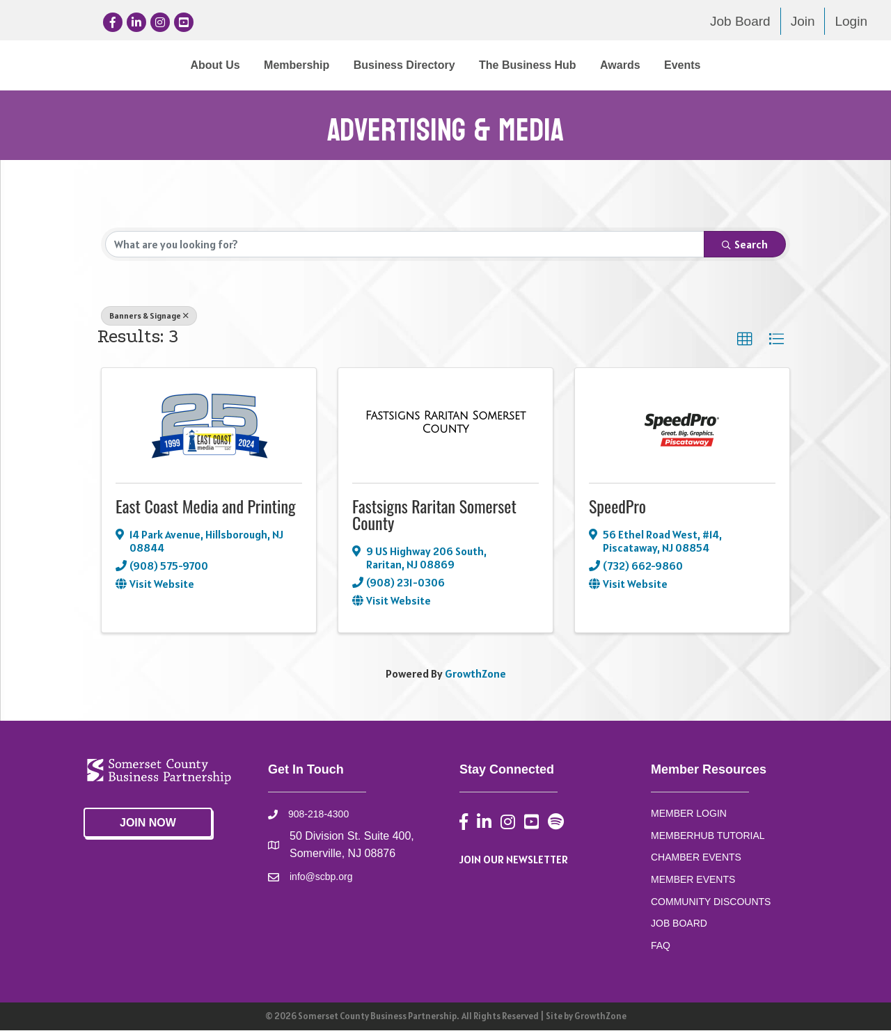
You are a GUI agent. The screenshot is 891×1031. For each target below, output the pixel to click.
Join (803, 21)
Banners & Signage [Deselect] (149, 316)
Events (797, 65)
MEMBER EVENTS (693, 880)
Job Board (740, 21)
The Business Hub (642, 65)
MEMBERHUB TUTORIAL (708, 835)
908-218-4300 (318, 814)
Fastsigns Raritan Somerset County (434, 515)
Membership (181, 65)
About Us (100, 65)
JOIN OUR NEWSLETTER (513, 860)
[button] (745, 340)
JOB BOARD (679, 923)
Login (851, 21)
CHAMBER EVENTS (696, 857)
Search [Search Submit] (745, 245)
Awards (735, 65)
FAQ (660, 946)
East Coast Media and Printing (206, 506)
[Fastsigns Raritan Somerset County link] (445, 423)
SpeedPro (617, 506)
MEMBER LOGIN (689, 814)
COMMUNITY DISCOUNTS (711, 902)
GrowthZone (475, 673)
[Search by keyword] (404, 245)
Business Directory (289, 65)
